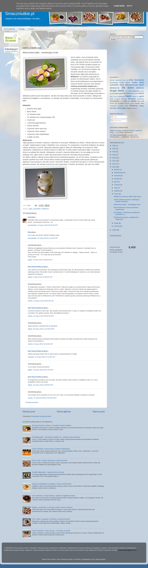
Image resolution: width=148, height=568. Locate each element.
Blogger (102, 559)
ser (142, 101)
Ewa (29, 205)
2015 (114, 151)
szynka (132, 103)
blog (127, 80)
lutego (116, 223)
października (118, 172)
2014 (114, 155)
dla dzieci (128, 87)
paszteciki (117, 99)
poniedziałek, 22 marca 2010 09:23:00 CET (43, 225)
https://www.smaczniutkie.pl (74, 550)
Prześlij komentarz (32, 402)
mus (137, 96)
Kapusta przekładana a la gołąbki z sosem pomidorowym (51, 484)
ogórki (141, 96)
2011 (114, 164)
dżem (126, 91)
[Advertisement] (65, 38)
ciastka (134, 82)
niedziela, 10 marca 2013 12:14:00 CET (41, 357)
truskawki (121, 106)
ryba (125, 101)
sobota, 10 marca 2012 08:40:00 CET (41, 316)
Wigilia (141, 106)
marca (116, 194)
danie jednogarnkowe (129, 85)
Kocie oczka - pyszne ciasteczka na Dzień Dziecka (49, 460)
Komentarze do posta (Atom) (41, 416)
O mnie (31, 29)
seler (139, 101)
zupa (129, 108)
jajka (30, 209)
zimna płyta (121, 108)
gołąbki (142, 91)
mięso (128, 96)
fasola (130, 91)
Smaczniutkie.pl (19, 13)
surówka (121, 103)
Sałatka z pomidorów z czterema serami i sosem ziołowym (52, 507)
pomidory (132, 99)
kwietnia (117, 191)
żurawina (134, 108)
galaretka (136, 91)
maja (116, 188)
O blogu (22, 29)
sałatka (133, 101)
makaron (115, 96)
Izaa (29, 217)
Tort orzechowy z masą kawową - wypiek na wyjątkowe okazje (53, 496)
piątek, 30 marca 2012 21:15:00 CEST (41, 329)
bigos (123, 80)
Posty (114, 117)
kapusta (126, 93)
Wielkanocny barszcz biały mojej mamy (127, 196)
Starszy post (99, 411)
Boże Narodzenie (136, 80)
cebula (127, 82)
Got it (129, 6)
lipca (116, 182)
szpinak (127, 103)
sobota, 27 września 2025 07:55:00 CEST (42, 398)
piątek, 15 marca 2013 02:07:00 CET (40, 370)
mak (111, 96)
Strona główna (9, 29)
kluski (136, 93)
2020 (114, 145)
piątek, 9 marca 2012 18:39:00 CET (40, 260)
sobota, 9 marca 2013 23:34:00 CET (40, 344)
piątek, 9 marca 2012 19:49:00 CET (40, 277)
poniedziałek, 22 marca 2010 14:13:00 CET (43, 238)
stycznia (117, 226)
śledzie (137, 103)
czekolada (114, 85)
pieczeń (124, 99)
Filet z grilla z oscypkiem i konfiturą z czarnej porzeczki (51, 519)
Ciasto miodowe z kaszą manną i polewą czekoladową (51, 449)
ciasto (141, 82)
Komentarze (116, 121)
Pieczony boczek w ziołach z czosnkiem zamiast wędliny (51, 425)
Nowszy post (29, 411)
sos (116, 103)
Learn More (119, 6)
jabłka (116, 93)
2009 (114, 230)
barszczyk (118, 80)
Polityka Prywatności (104, 550)
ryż (129, 101)
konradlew (77, 559)
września (117, 175)
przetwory (140, 99)
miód (134, 96)
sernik (112, 103)
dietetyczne (114, 88)
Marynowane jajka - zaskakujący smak (127, 204)
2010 (114, 167)
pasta (111, 99)
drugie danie (117, 90)
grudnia (117, 169)
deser (141, 85)
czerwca (117, 185)
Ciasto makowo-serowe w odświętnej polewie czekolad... (126, 200)
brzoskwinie (114, 82)
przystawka (37, 209)
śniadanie (113, 106)
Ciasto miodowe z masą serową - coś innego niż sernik (51, 531)
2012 (114, 161)
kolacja (141, 93)
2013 (114, 158)
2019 (114, 148)
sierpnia (117, 179)
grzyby (112, 93)
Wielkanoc (45, 209)
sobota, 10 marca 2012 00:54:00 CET (41, 301)
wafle (126, 106)
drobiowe (140, 88)
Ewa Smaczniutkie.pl (35, 267)
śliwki (142, 103)
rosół (121, 101)
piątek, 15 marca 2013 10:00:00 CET (40, 385)
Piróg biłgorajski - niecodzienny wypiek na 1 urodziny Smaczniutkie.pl (56, 437)
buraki (122, 82)
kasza (132, 93)
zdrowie (113, 108)
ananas (112, 80)
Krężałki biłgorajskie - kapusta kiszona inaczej (48, 472)
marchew (121, 96)
